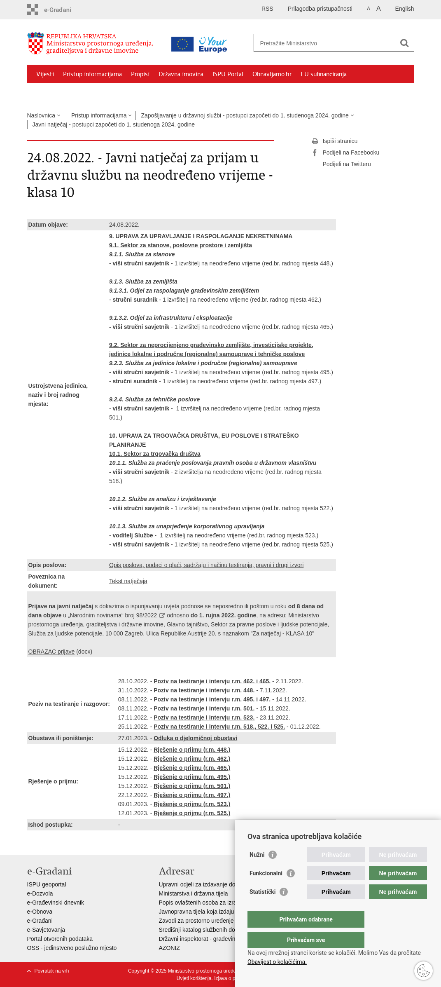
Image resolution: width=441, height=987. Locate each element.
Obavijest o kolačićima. (277, 962)
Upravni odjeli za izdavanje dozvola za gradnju (218, 884)
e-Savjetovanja (46, 929)
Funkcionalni (266, 889)
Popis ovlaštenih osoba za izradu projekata (213, 902)
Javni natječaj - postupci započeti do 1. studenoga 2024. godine (114, 124)
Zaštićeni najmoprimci (66, 93)
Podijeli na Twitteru (341, 164)
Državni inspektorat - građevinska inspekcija (215, 938)
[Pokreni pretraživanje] (405, 42)
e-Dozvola (40, 893)
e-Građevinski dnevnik (55, 902)
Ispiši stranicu (334, 141)
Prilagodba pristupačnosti (320, 8)
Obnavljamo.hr (272, 74)
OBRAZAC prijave (51, 651)
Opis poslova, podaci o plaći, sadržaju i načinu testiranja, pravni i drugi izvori (206, 565)
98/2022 (146, 615)
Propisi (140, 74)
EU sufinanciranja (324, 74)
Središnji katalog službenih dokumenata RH (215, 929)
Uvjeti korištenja (194, 978)
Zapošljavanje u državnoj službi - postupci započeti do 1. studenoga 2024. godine (244, 115)
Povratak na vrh (52, 971)
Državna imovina (181, 74)
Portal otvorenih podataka (60, 938)
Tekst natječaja (128, 581)
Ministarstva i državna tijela (193, 893)
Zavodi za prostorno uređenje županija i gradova (220, 920)
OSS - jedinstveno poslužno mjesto (72, 948)
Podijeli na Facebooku (345, 153)
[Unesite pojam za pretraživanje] (325, 43)
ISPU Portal (227, 74)
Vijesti (45, 74)
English (404, 8)
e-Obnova (39, 911)
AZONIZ (169, 948)
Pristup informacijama (92, 74)
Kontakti (116, 93)
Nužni (257, 871)
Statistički (262, 908)
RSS (267, 8)
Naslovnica (41, 115)
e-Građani (40, 920)
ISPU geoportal (46, 884)
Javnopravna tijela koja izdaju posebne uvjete (217, 911)
